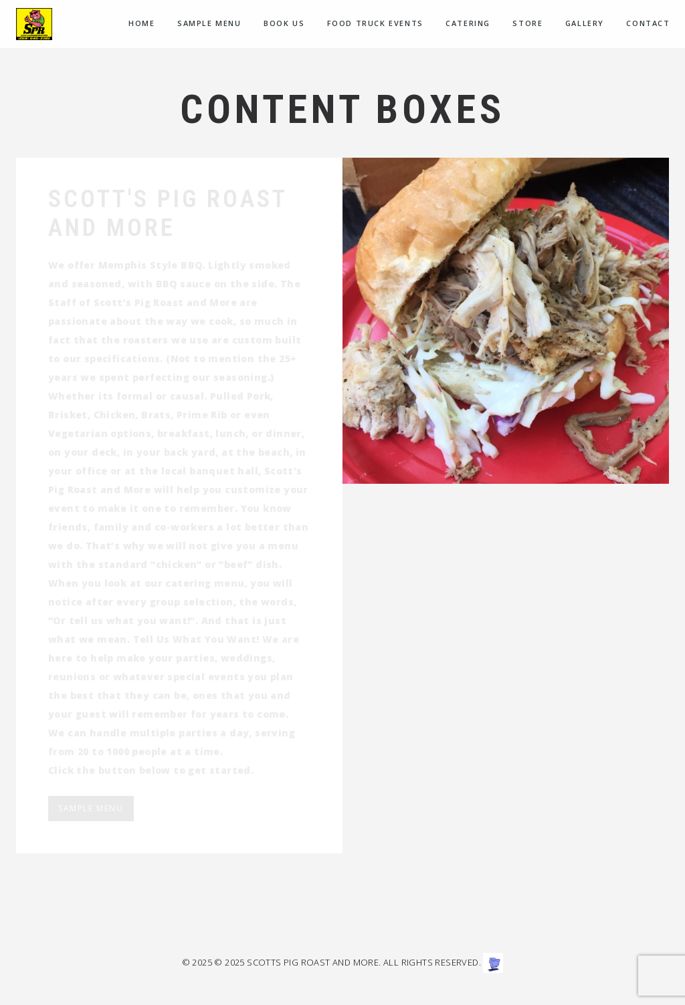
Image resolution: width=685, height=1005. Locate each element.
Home (141, 23)
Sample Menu (91, 808)
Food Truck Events (375, 23)
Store (527, 23)
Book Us (284, 23)
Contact (648, 23)
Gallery (584, 23)
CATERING (468, 23)
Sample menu (209, 23)
